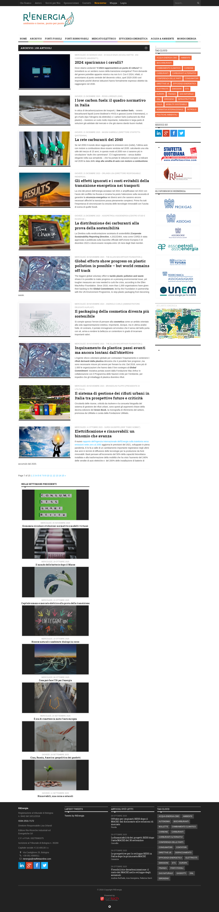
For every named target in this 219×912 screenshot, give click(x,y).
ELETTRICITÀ (162, 89)
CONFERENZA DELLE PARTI (169, 78)
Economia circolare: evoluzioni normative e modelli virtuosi (55, 525)
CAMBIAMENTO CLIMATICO (169, 68)
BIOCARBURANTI (164, 63)
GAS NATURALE (187, 94)
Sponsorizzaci (71, 3)
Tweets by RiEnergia (74, 815)
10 (48, 475)
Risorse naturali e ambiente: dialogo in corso (55, 641)
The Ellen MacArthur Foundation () (124, 257)
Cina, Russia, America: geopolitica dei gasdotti (55, 757)
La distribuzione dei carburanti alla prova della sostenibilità (107, 225)
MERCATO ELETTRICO (104, 38)
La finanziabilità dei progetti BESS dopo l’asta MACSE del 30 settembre (132, 839)
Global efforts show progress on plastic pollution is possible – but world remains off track (112, 266)
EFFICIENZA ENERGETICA (133, 38)
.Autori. (38, 3)
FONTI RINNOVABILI (77, 38)
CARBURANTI (163, 73)
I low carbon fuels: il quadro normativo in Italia (110, 102)
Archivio (36, 38)
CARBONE (188, 68)
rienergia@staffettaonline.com (37, 859)
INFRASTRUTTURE (186, 99)
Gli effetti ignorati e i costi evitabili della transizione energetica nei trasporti (112, 183)
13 (57, 475)
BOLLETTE (163, 827)
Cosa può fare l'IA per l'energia (55, 680)
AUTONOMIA (164, 821)
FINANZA (172, 94)
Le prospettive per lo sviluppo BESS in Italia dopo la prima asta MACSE (131, 855)
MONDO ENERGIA (186, 38)
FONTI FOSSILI (53, 38)
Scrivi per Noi (53, 3)
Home (23, 38)
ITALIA (159, 104)
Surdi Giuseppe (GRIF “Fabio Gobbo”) (122, 427)
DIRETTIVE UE (163, 84)
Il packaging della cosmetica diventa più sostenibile (112, 313)
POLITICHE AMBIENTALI (167, 115)
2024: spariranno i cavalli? (99, 62)
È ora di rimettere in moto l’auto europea (55, 718)
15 (63, 475)
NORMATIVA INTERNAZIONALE (170, 109)
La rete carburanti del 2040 (99, 139)
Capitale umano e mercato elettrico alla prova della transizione (55, 603)
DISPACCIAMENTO (183, 853)
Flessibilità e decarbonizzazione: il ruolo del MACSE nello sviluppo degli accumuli (131, 872)
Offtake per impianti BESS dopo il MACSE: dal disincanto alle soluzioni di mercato (132, 821)
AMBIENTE (185, 58)
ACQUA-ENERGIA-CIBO (167, 58)
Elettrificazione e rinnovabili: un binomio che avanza (105, 433)
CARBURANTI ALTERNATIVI (184, 73)
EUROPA (160, 94)
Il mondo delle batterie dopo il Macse (55, 564)
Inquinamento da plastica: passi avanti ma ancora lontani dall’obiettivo (110, 350)
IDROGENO (169, 99)
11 (51, 475)
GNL (158, 99)
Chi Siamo (25, 3)
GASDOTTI (181, 873)
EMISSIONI (177, 89)
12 (54, 475)
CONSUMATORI (191, 78)
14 (60, 475)
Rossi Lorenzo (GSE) (112, 96)
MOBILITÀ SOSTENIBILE (176, 104)
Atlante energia (166, 305)
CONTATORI (181, 847)
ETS (187, 89)
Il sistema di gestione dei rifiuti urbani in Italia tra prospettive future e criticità (112, 395)
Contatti (86, 3)
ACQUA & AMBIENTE (162, 38)
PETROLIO (191, 109)
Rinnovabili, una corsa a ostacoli (55, 796)
